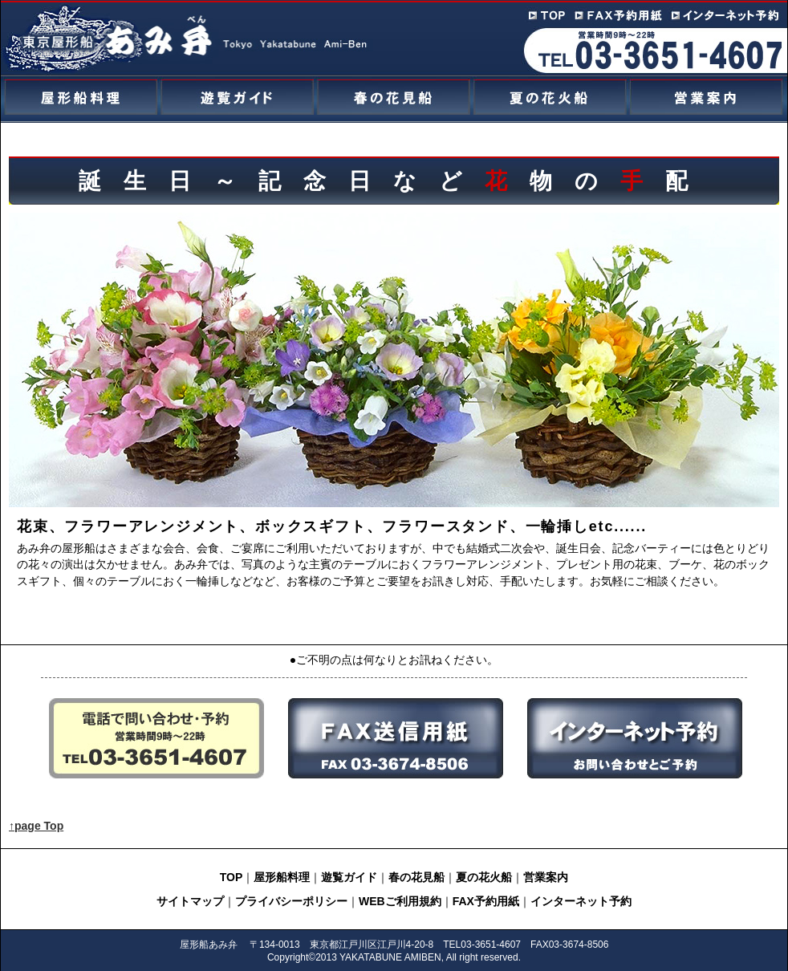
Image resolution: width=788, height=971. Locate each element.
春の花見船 (416, 877)
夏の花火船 (484, 877)
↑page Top (36, 825)
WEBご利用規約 (400, 901)
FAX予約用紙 (486, 901)
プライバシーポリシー (291, 901)
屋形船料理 (282, 877)
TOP (231, 877)
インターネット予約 (581, 901)
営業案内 (545, 877)
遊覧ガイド (349, 877)
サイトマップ (190, 901)
